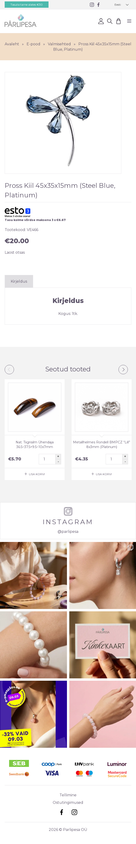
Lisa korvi (37, 474)
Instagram (74, 812)
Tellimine (68, 795)
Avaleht (12, 44)
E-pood (33, 44)
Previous (9, 369)
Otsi (110, 21)
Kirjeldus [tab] (19, 281)
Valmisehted (59, 44)
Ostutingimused (68, 802)
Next (123, 369)
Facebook (61, 812)
